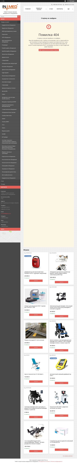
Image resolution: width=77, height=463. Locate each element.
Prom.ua (46, 460)
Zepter (3, 118)
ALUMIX (4, 134)
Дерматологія (5, 57)
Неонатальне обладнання (8, 75)
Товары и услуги (5, 22)
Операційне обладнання (8, 165)
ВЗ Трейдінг (5, 137)
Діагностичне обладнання (8, 69)
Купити (36, 280)
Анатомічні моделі (6, 82)
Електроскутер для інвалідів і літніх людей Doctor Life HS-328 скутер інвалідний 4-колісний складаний (61, 307)
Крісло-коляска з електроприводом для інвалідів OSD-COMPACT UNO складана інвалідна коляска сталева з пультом (60, 341)
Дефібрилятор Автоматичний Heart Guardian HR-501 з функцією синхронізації (35, 272)
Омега (3, 128)
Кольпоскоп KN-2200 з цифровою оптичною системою (59, 407)
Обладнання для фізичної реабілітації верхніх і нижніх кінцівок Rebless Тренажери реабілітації (60, 273)
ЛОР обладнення (6, 37)
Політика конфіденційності (56, 461)
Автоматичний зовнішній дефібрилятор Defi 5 (60, 374)
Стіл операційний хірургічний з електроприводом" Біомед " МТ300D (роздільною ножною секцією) (34, 442)
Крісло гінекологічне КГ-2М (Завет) (33, 374)
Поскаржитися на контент (44, 461)
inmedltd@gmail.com (6, 213)
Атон (3, 124)
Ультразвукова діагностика (9, 172)
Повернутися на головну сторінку (49, 50)
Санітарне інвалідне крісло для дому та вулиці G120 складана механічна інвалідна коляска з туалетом (35, 408)
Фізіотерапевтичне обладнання (7, 41)
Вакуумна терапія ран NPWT (9, 101)
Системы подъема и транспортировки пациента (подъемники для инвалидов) (9, 141)
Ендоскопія (4, 34)
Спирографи (5, 85)
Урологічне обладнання (8, 54)
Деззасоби (4, 91)
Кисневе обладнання (7, 66)
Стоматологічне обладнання (9, 109)
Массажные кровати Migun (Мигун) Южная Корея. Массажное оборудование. (9, 147)
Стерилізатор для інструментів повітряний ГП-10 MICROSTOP (61, 441)
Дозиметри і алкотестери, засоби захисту (8, 98)
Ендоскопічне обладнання (8, 156)
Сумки (3, 94)
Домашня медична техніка (8, 88)
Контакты (60, 9)
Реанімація (4, 45)
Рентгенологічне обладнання (9, 159)
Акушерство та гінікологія (8, 79)
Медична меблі (6, 131)
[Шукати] (18, 16)
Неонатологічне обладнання (9, 162)
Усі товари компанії (68, 456)
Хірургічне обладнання (8, 28)
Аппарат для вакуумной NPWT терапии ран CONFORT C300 (34, 306)
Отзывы (3, 184)
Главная (27, 9)
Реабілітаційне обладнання (9, 48)
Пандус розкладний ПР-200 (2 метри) (34, 340)
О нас (2, 181)
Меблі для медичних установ (9, 31)
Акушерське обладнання (8, 168)
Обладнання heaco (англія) (8, 112)
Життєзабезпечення (7, 175)
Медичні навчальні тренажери (7, 152)
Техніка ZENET (5, 121)
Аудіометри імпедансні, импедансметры (8, 105)
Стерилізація (5, 60)
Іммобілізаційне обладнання (9, 51)
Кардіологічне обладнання (8, 25)
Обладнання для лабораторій (9, 63)
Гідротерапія (5, 72)
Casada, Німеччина (7, 115)
